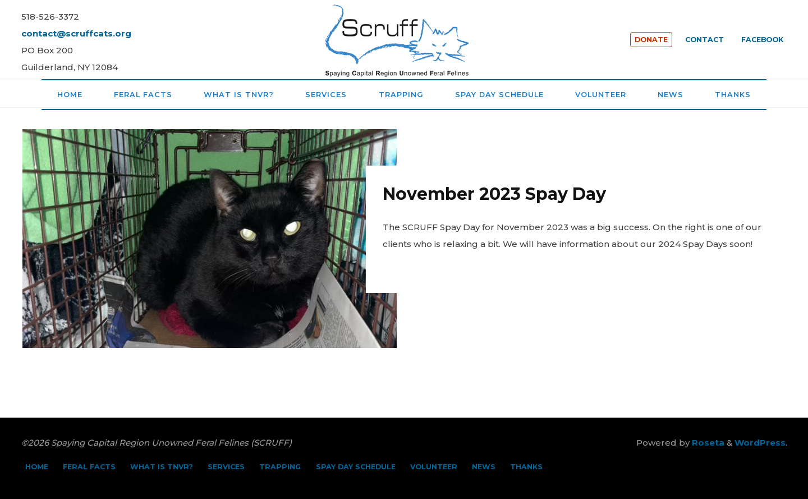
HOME (36, 467)
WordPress (760, 442)
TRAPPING (280, 467)
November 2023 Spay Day (494, 194)
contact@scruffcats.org (76, 33)
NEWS (483, 467)
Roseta (707, 442)
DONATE (651, 39)
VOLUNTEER (433, 467)
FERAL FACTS (89, 467)
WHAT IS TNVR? (161, 467)
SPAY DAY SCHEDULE (356, 467)
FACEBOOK (762, 39)
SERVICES (226, 467)
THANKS (526, 467)
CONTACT (704, 39)
